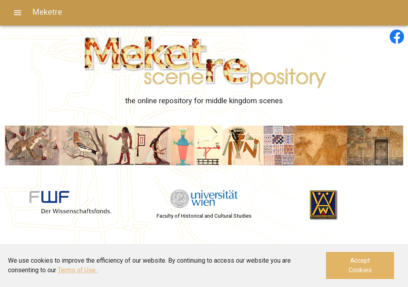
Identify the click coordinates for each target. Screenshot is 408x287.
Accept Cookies (360, 265)
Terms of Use (77, 270)
